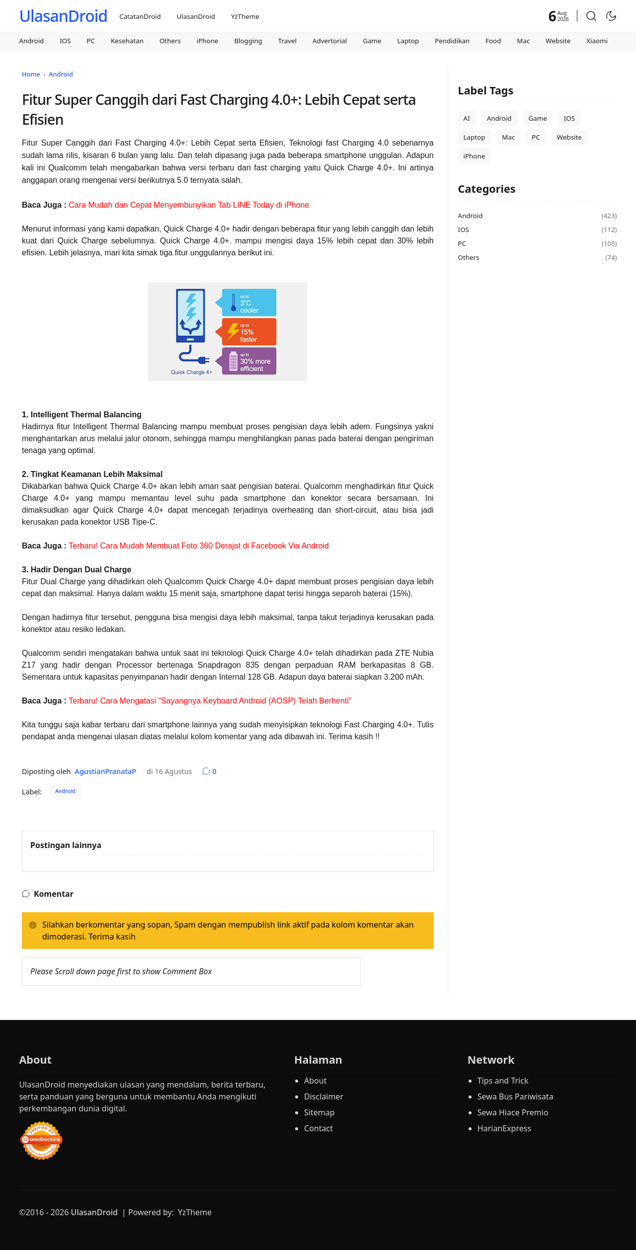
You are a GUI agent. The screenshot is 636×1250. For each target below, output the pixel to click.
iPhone (208, 40)
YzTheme (245, 16)
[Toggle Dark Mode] (611, 16)
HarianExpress (504, 1128)
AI (467, 118)
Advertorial (330, 40)
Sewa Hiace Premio (513, 1112)
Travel (287, 40)
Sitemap (319, 1112)
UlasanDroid (63, 15)
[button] (591, 16)
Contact (318, 1128)
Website (558, 40)
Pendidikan (452, 40)
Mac (523, 40)
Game (372, 40)
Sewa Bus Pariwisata (515, 1096)
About (315, 1080)
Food (493, 40)
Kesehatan (127, 40)
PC (91, 40)
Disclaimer (323, 1096)
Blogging (248, 40)
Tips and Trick (503, 1080)
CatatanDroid (139, 16)
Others (170, 40)
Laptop (408, 40)
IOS (65, 40)
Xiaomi (597, 40)
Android (31, 40)
